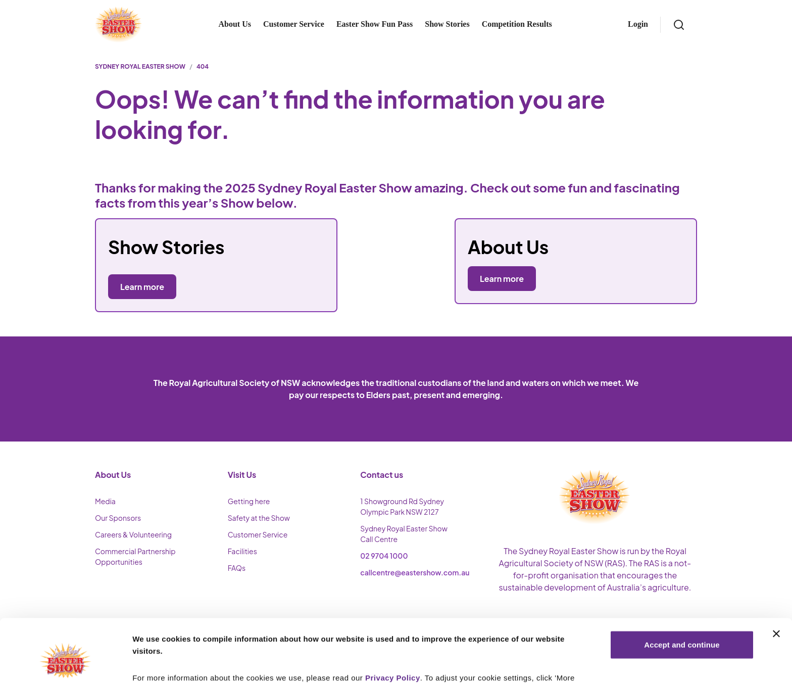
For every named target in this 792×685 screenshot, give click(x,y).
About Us (234, 24)
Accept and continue (681, 593)
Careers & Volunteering (133, 534)
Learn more (502, 278)
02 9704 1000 (384, 555)
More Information (163, 665)
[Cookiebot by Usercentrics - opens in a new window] (65, 665)
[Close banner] (776, 581)
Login (638, 24)
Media (105, 501)
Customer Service (293, 24)
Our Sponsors (118, 517)
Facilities (242, 551)
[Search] (679, 25)
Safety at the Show (259, 517)
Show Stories (447, 24)
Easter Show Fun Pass (374, 24)
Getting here (249, 501)
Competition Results (517, 24)
